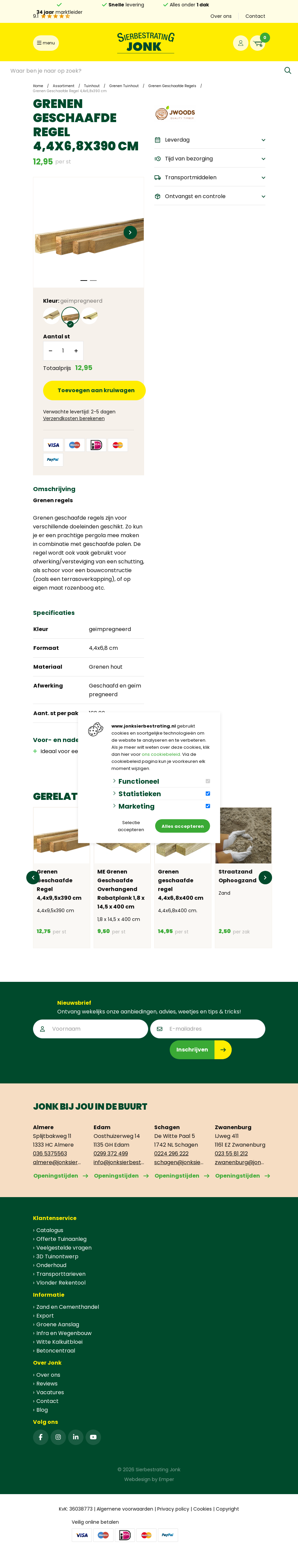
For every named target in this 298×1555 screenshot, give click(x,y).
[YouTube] (93, 1437)
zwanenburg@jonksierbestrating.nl (240, 1162)
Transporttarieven (61, 1274)
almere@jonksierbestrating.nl (58, 1162)
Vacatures (50, 1392)
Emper (166, 1479)
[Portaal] (241, 43)
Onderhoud (51, 1265)
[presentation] (84, 1053)
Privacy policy (173, 1509)
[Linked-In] (76, 1437)
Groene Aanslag (57, 1324)
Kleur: (72, 301)
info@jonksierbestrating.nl (119, 1162)
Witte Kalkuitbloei (59, 1342)
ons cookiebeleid (161, 754)
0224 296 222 (171, 1153)
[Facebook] (40, 1437)
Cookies (202, 1509)
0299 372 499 (111, 1153)
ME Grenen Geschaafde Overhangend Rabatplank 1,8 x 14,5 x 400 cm (120, 889)
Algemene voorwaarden (125, 1509)
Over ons (221, 16)
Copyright (227, 1509)
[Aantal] (63, 351)
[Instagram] (58, 1437)
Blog (42, 1410)
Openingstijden (55, 1176)
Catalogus (49, 1230)
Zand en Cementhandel (67, 1307)
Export (45, 1316)
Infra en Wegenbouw (64, 1333)
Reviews (47, 1383)
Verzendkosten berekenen (74, 418)
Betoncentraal (55, 1351)
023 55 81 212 (231, 1153)
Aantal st (56, 336)
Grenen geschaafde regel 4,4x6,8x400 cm (180, 885)
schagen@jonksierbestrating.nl (179, 1162)
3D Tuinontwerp (57, 1256)
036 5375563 (50, 1153)
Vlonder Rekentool (61, 1283)
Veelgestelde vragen (64, 1248)
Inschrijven (192, 1049)
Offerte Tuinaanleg (61, 1239)
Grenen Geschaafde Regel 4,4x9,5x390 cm (59, 885)
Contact (255, 16)
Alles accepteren (183, 826)
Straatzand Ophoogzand (238, 876)
